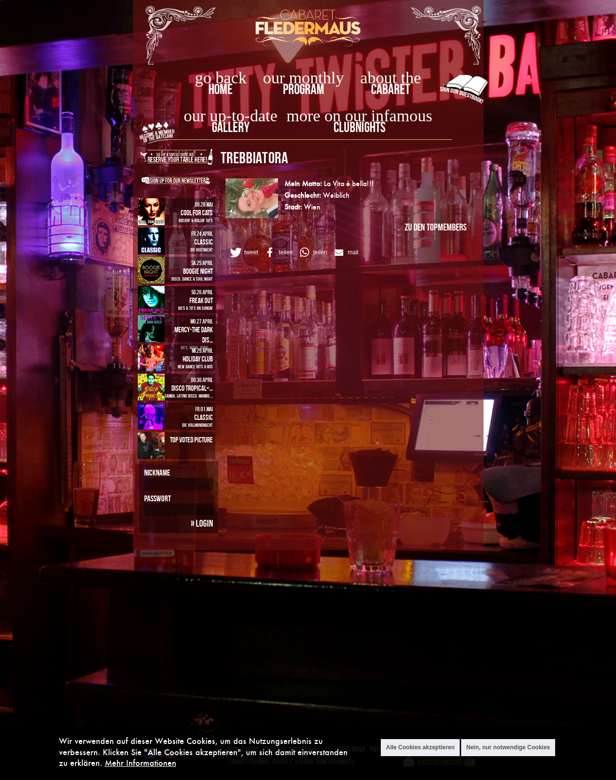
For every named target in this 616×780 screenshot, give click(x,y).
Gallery (230, 126)
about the (390, 78)
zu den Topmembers (436, 226)
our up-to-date (230, 116)
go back (220, 78)
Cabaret (390, 88)
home (220, 88)
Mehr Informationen (140, 764)
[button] (243, 252)
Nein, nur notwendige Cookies (508, 748)
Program (303, 88)
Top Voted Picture (191, 440)
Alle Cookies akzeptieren (420, 748)
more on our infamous (359, 116)
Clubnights (360, 126)
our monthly (303, 78)
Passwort (157, 498)
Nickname (157, 472)
